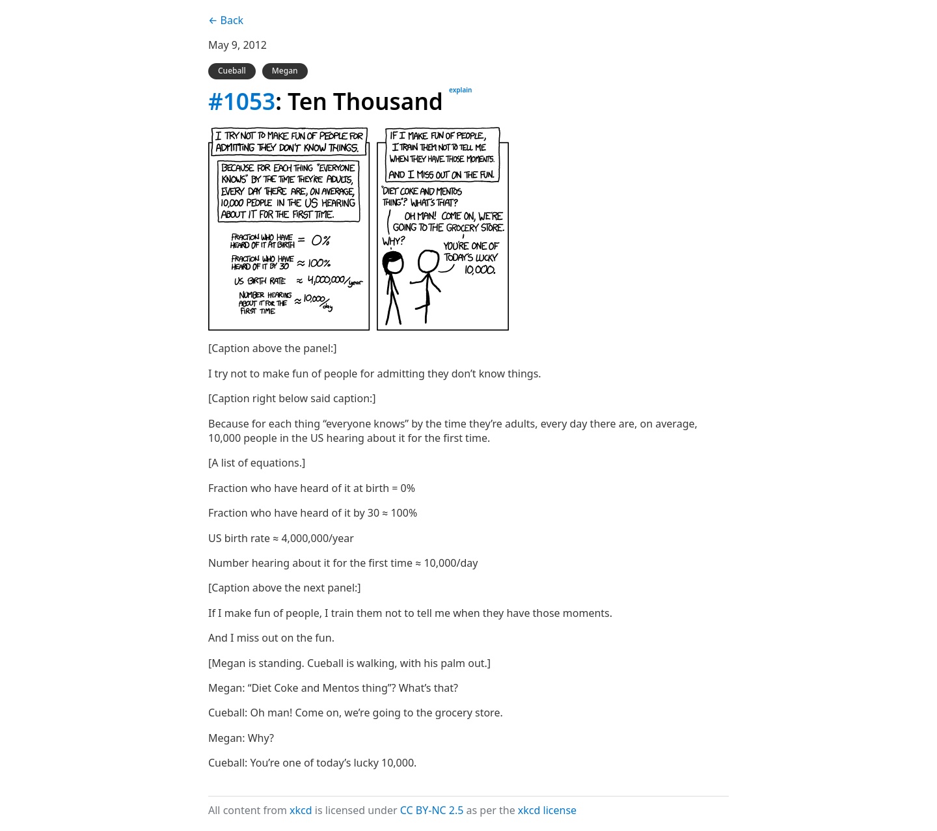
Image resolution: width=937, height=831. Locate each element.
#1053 (241, 100)
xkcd (301, 810)
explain (460, 89)
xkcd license (547, 810)
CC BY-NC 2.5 (432, 810)
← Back (225, 20)
